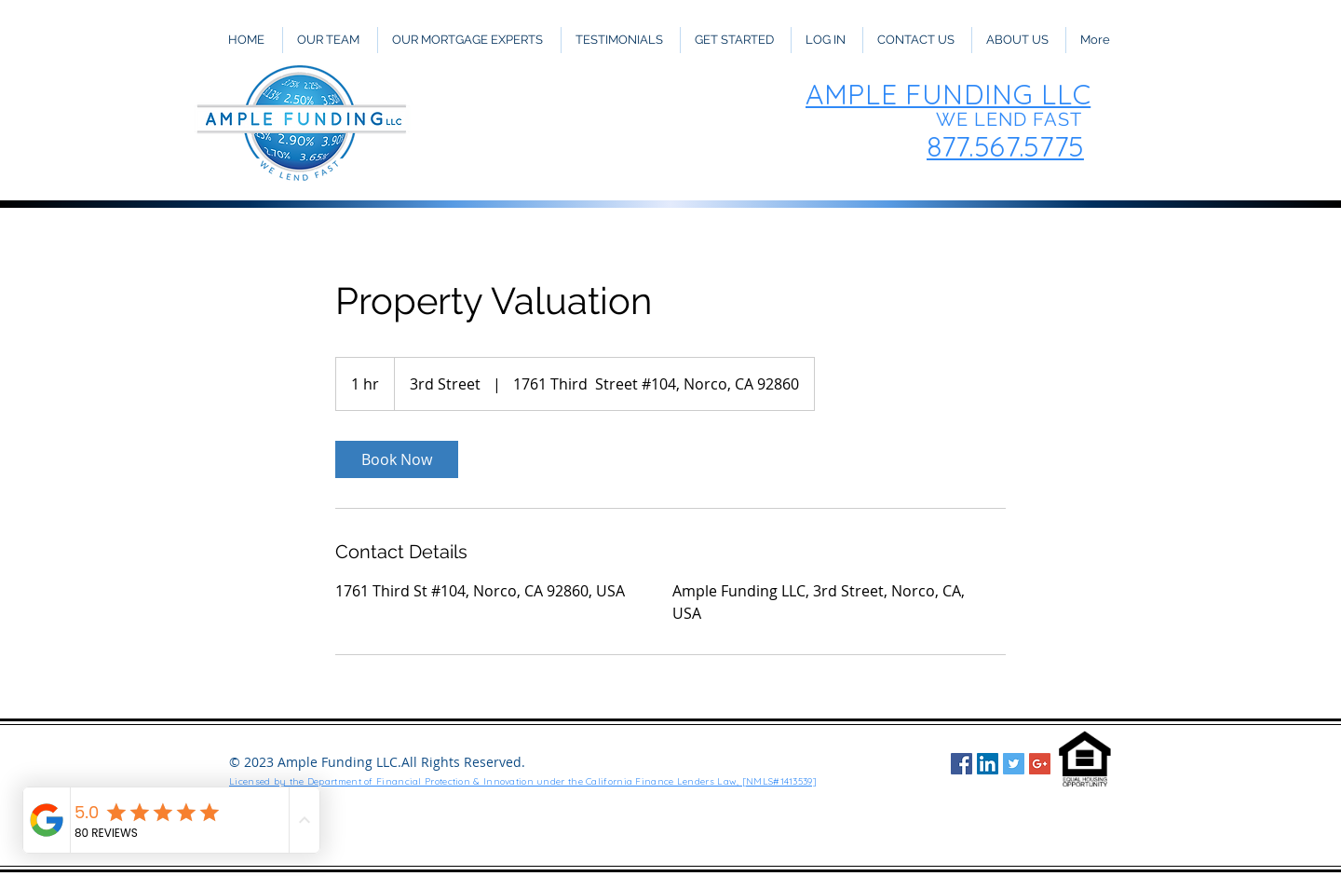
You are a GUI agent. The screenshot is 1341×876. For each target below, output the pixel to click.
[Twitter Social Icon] (1013, 763)
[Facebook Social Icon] (961, 763)
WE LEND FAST (1009, 119)
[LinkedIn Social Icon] (987, 763)
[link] (396, 459)
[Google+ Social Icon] (1039, 763)
